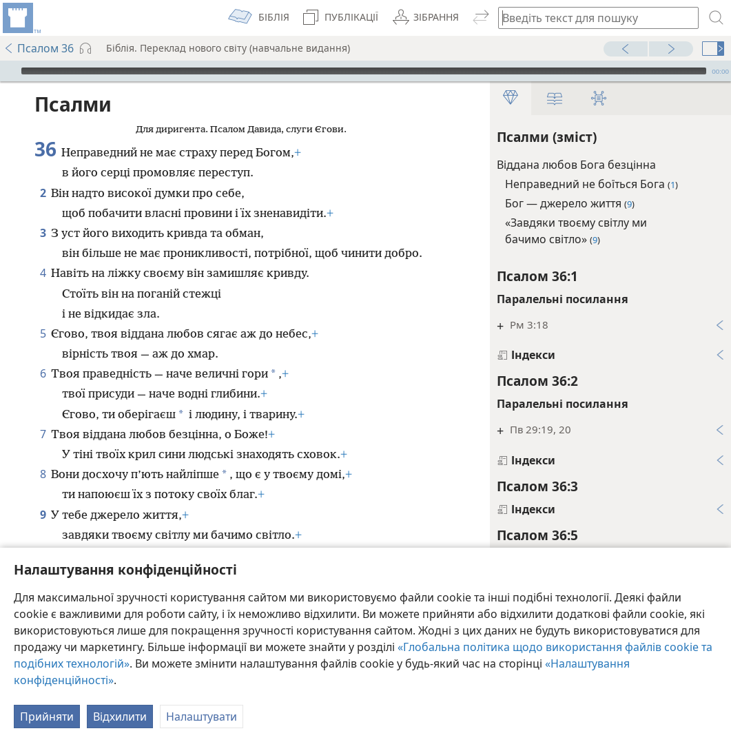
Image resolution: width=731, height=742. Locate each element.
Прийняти (47, 716)
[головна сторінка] (21, 18)
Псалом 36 (38, 48)
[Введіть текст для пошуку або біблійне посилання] (591, 18)
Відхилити (120, 716)
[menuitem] (21, 18)
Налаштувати (201, 716)
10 (43, 534)
